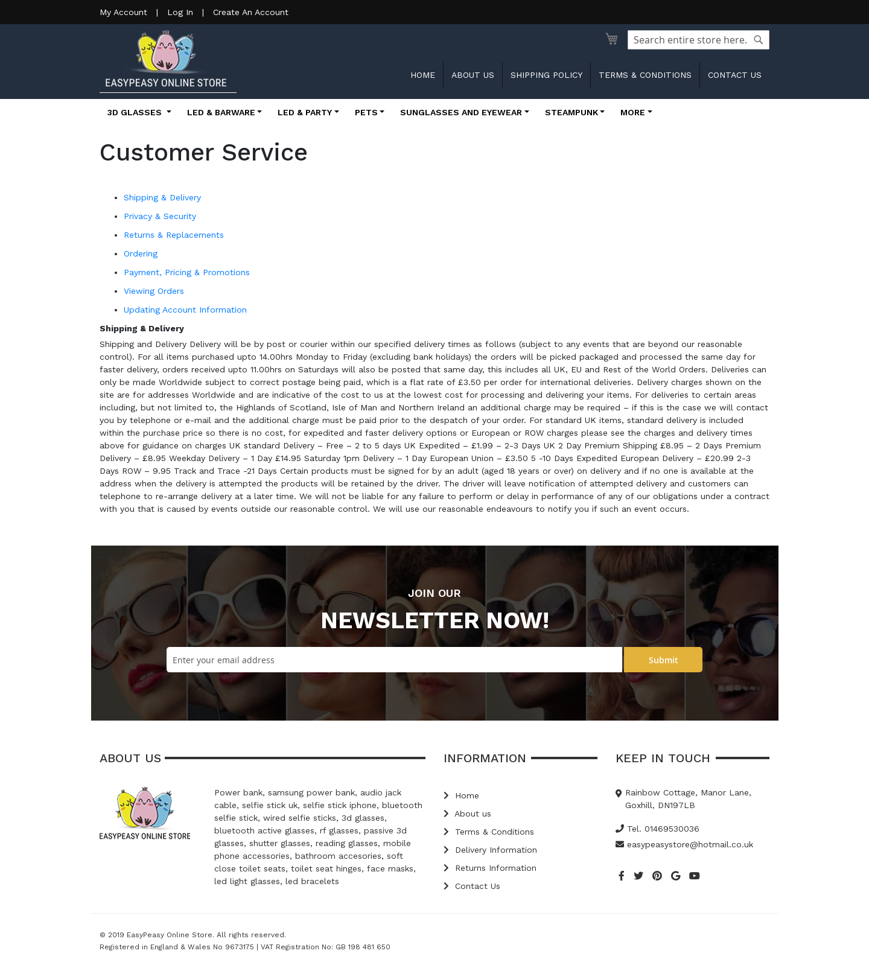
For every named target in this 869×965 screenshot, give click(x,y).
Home (422, 75)
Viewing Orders (154, 291)
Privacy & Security (160, 216)
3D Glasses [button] (135, 112)
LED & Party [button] (305, 112)
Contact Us (472, 886)
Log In (180, 12)
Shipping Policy (546, 75)
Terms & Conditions (645, 75)
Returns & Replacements (174, 235)
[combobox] (698, 39)
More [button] (632, 112)
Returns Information (490, 868)
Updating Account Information (185, 309)
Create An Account (250, 12)
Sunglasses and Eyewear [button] (461, 112)
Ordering (141, 253)
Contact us (735, 75)
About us (472, 75)
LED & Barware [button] (221, 112)
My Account (123, 12)
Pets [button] (366, 112)
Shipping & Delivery (162, 197)
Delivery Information (490, 850)
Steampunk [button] (571, 112)
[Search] (758, 39)
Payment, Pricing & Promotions (187, 272)
